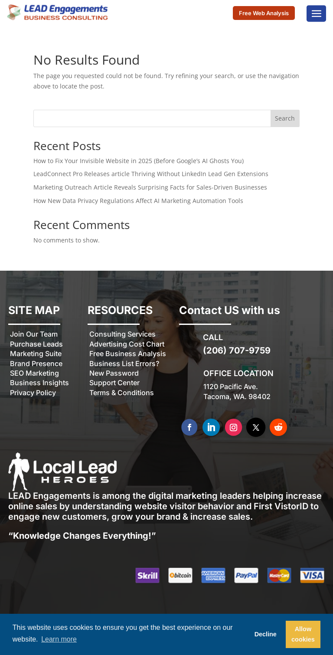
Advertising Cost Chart (126, 344)
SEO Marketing (34, 373)
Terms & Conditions (121, 392)
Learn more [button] (59, 639)
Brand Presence (36, 363)
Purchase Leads (36, 344)
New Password (114, 373)
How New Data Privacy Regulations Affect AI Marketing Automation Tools (138, 200)
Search (285, 118)
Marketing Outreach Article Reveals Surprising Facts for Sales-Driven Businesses (150, 187)
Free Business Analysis (127, 353)
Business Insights (39, 382)
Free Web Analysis (264, 13)
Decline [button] (266, 634)
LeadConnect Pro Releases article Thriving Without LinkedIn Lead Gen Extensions (150, 174)
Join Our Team (34, 334)
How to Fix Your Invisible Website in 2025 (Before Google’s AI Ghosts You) (138, 161)
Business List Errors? (124, 363)
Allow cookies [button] (303, 634)
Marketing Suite (36, 353)
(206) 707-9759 (237, 350)
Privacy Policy (33, 392)
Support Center (114, 382)
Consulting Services (122, 334)
